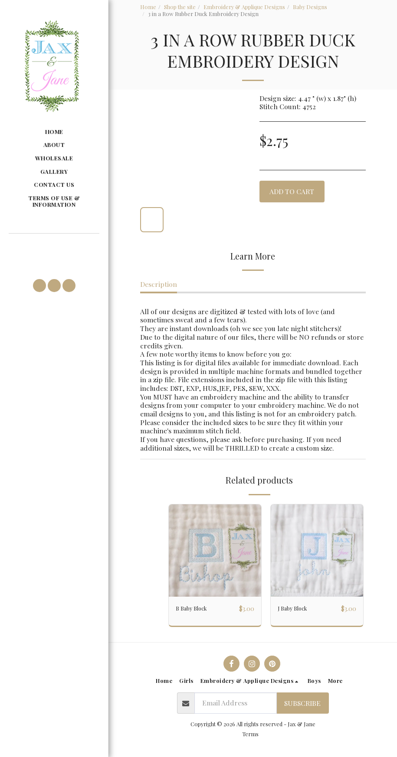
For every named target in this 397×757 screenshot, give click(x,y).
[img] (215, 550)
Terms (250, 737)
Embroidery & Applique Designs (244, 6)
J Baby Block (297, 608)
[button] (54, 245)
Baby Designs (310, 6)
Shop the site (180, 6)
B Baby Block (196, 608)
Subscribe (302, 707)
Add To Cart (291, 191)
